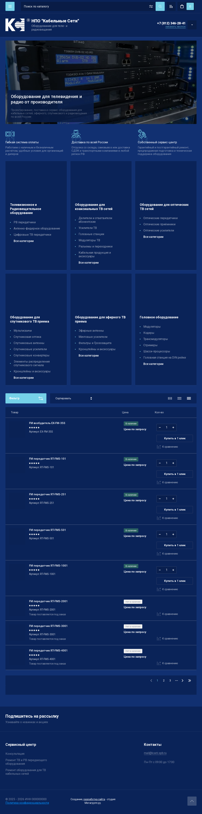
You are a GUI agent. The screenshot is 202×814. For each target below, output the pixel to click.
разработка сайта (94, 799)
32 (189, 680)
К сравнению (167, 447)
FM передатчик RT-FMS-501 (47, 530)
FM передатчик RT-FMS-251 (47, 494)
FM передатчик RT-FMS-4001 (48, 650)
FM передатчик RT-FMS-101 (47, 458)
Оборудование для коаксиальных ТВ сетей (93, 207)
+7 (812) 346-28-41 (171, 23)
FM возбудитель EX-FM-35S (47, 423)
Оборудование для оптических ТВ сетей (164, 207)
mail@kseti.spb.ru (155, 753)
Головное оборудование (159, 317)
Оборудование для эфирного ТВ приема (100, 319)
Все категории (24, 241)
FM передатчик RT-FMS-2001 (48, 601)
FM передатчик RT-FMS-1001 (48, 565)
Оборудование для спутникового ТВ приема (29, 319)
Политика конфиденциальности (27, 803)
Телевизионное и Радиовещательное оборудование (25, 209)
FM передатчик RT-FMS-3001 (48, 626)
